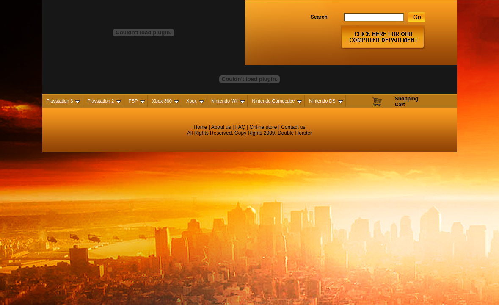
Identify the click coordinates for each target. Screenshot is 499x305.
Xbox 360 (165, 100)
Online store (262, 127)
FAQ (240, 127)
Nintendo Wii (228, 100)
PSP (136, 100)
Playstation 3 (63, 100)
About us (221, 127)
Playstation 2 (104, 100)
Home (200, 127)
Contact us (293, 127)
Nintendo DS (325, 100)
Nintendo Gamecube (277, 100)
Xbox (195, 100)
